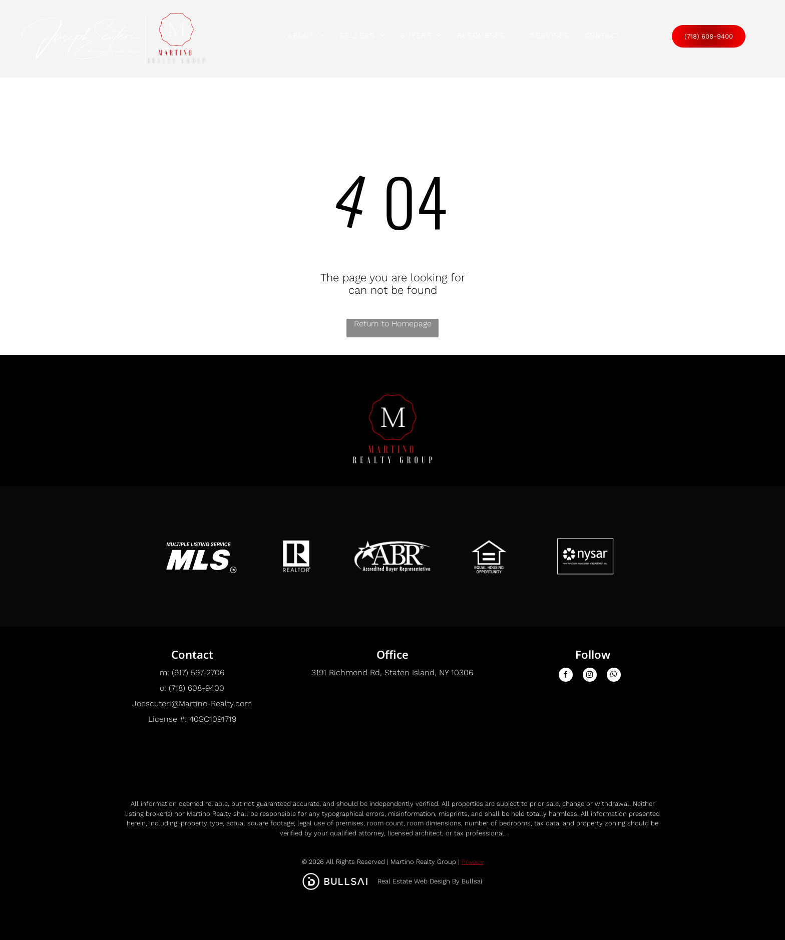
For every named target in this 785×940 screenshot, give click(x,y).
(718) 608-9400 (196, 688)
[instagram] (590, 676)
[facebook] (566, 676)
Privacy (473, 861)
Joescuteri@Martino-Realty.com (192, 703)
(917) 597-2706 (198, 672)
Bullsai (472, 881)
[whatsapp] (614, 676)
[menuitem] (306, 35)
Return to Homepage (393, 323)
